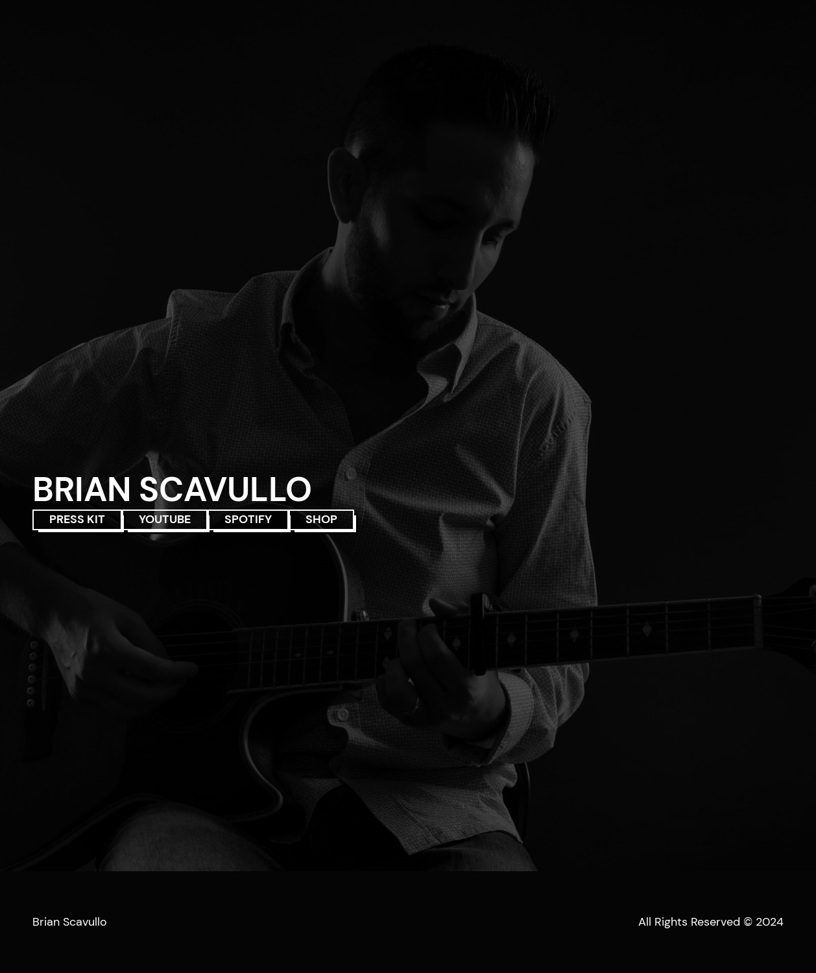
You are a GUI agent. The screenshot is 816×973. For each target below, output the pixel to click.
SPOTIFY (248, 519)
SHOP (321, 519)
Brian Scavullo (69, 922)
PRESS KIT (77, 519)
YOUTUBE (165, 519)
